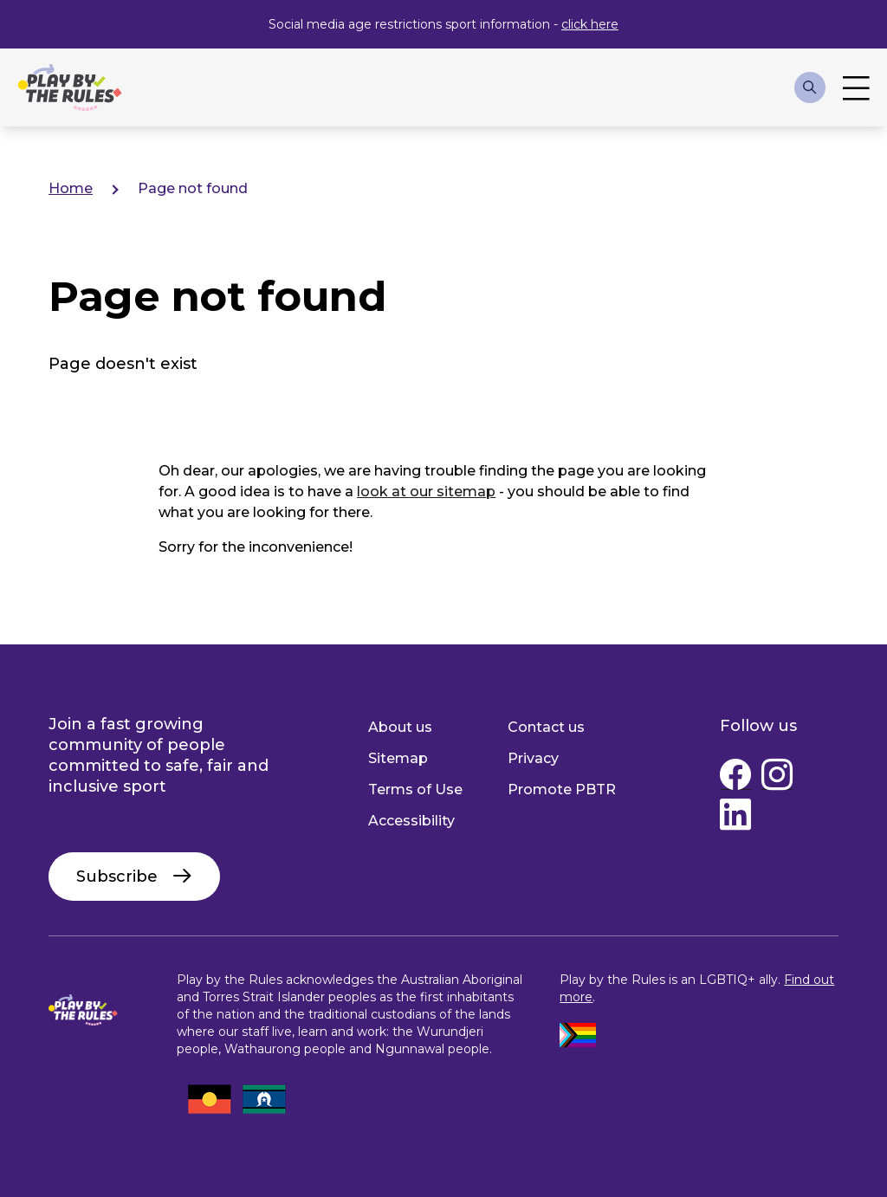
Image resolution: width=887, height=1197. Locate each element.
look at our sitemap (426, 491)
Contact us (546, 727)
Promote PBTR (562, 789)
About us (400, 727)
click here (589, 24)
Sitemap (398, 758)
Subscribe (117, 876)
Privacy (533, 758)
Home (71, 188)
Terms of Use (415, 789)
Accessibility (411, 820)
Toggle (856, 87)
